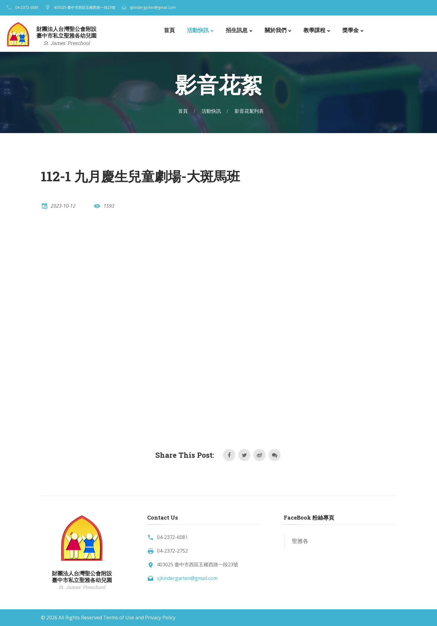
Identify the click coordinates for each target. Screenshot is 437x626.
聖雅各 (300, 540)
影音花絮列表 (249, 111)
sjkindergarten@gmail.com (153, 7)
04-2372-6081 (27, 7)
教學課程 (314, 30)
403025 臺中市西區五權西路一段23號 (84, 7)
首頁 (169, 30)
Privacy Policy (160, 617)
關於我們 (275, 30)
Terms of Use (118, 617)
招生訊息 (237, 30)
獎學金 (350, 30)
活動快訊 (198, 30)
